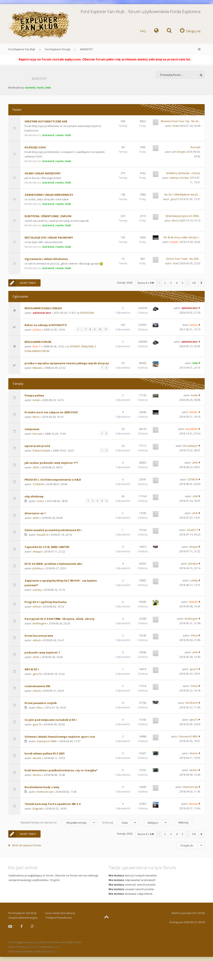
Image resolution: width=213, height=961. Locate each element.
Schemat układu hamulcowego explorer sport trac (60, 736)
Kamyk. (174, 242)
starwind (30, 87)
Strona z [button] (145, 283)
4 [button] (176, 283)
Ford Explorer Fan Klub (21, 49)
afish (36, 467)
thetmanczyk (45, 792)
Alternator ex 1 (35, 513)
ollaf (195, 496)
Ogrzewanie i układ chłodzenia (46, 259)
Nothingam (39, 623)
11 (106, 329)
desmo (37, 758)
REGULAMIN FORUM (38, 342)
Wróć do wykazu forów (26, 845)
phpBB (37, 942)
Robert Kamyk (41, 450)
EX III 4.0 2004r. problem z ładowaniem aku (53, 564)
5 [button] (182, 283)
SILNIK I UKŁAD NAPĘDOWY (43, 173)
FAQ (143, 31)
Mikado (37, 368)
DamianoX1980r (47, 741)
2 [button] (165, 283)
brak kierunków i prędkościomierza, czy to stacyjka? (61, 770)
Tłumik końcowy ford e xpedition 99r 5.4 (52, 804)
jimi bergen (179, 152)
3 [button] (171, 283)
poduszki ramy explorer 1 (42, 652)
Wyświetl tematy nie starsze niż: (58, 822)
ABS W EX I (32, 669)
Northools (192, 703)
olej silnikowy (34, 496)
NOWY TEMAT (22, 283)
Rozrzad (195, 147)
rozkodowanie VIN (37, 686)
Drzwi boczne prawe (39, 635)
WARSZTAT (86, 49)
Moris (175, 220)
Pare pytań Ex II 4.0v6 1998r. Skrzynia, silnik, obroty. (60, 619)
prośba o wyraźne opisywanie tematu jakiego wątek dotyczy (67, 363)
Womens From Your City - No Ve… (180, 121)
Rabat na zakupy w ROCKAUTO (46, 325)
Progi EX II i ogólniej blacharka (46, 602)
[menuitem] (156, 31)
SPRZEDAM (87, 313)
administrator (42, 313)
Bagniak (38, 808)
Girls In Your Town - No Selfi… (183, 259)
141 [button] (194, 283)
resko (40, 501)
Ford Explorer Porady (57, 49)
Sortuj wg (120, 822)
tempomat (32, 429)
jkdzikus (38, 568)
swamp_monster (179, 178)
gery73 (175, 199)
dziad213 (42, 534)
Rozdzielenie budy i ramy (42, 787)
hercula (37, 434)
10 (100, 329)
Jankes (37, 329)
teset (176, 126)
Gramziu (33, 946)
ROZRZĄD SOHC (35, 147)
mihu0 (36, 606)
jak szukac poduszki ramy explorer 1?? (51, 463)
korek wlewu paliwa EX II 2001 (45, 753)
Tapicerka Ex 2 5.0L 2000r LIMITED (47, 547)
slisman (193, 804)
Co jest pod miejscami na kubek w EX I (51, 720)
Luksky (37, 590)
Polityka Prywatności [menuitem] (59, 917)
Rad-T (37, 346)
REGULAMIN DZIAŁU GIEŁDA (43, 308)
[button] (201, 282)
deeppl (37, 551)
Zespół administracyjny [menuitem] (23, 917)
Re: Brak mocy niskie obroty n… (182, 237)
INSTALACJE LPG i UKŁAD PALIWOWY (49, 237)
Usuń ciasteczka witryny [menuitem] (60, 913)
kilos (40, 707)
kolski (36, 400)
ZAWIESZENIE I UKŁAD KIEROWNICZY (49, 195)
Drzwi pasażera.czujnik (41, 703)
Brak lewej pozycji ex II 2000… (183, 216)
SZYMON (38, 484)
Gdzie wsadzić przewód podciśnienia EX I (53, 530)
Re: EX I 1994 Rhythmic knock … (182, 194)
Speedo (193, 602)
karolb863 (192, 429)
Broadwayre (190, 446)
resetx (40, 87)
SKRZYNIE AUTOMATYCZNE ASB (46, 121)
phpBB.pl (50, 951)
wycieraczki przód (37, 446)
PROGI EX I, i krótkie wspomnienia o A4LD (53, 479)
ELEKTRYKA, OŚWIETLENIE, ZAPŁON (48, 216)
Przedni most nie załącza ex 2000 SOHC (51, 412)
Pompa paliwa (34, 395)
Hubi (48, 87)
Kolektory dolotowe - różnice (183, 173)
